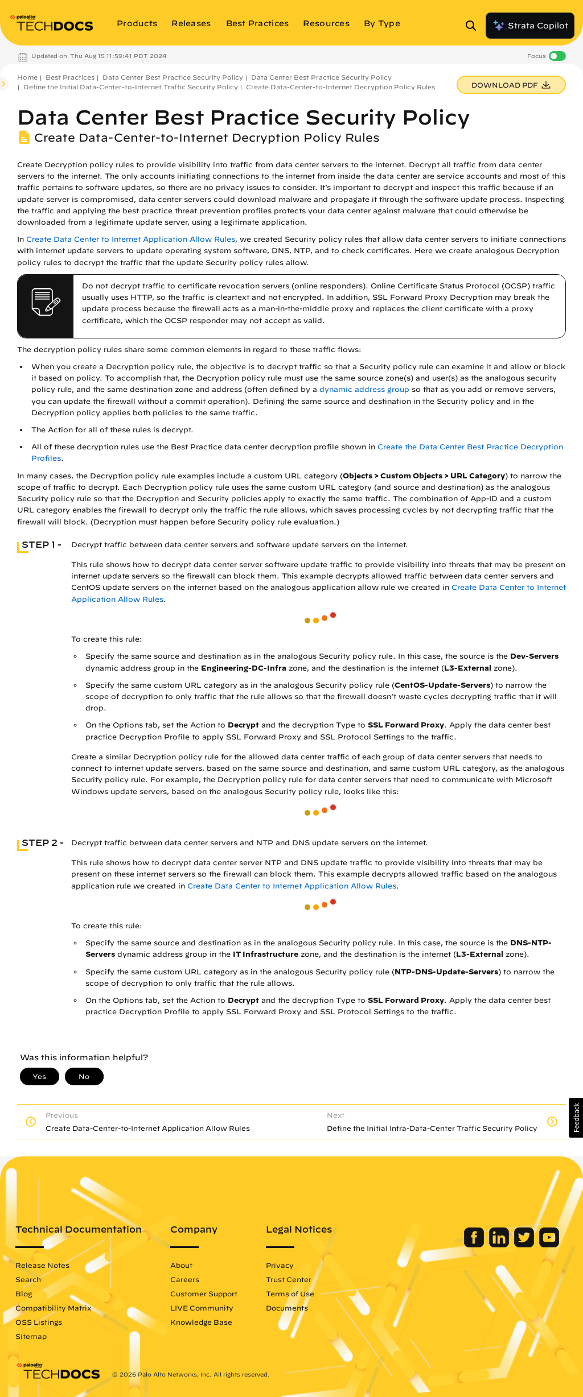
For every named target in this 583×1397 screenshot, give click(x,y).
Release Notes (42, 1265)
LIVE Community (201, 1308)
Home (27, 77)
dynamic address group (364, 389)
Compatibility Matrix (53, 1308)
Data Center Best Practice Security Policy (172, 77)
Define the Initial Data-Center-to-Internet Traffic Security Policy (130, 86)
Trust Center (288, 1279)
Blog (23, 1293)
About (181, 1265)
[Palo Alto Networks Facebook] (475, 1244)
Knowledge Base (201, 1322)
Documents (287, 1308)
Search (28, 1279)
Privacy (280, 1265)
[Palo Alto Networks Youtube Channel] (549, 1244)
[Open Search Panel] (474, 25)
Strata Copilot (530, 25)
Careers (184, 1279)
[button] (576, 1118)
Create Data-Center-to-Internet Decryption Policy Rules (340, 86)
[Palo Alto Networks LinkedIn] (500, 1244)
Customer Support (203, 1293)
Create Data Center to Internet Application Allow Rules (130, 239)
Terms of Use (290, 1293)
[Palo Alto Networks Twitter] (525, 1244)
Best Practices (70, 77)
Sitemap (31, 1336)
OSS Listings (38, 1322)
